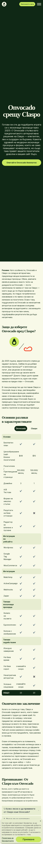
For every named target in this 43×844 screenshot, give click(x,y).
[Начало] (4, 4)
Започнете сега (27, 4)
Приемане (28, 839)
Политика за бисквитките (8, 839)
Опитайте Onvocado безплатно (22, 162)
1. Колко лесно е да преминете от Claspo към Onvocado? (21, 810)
